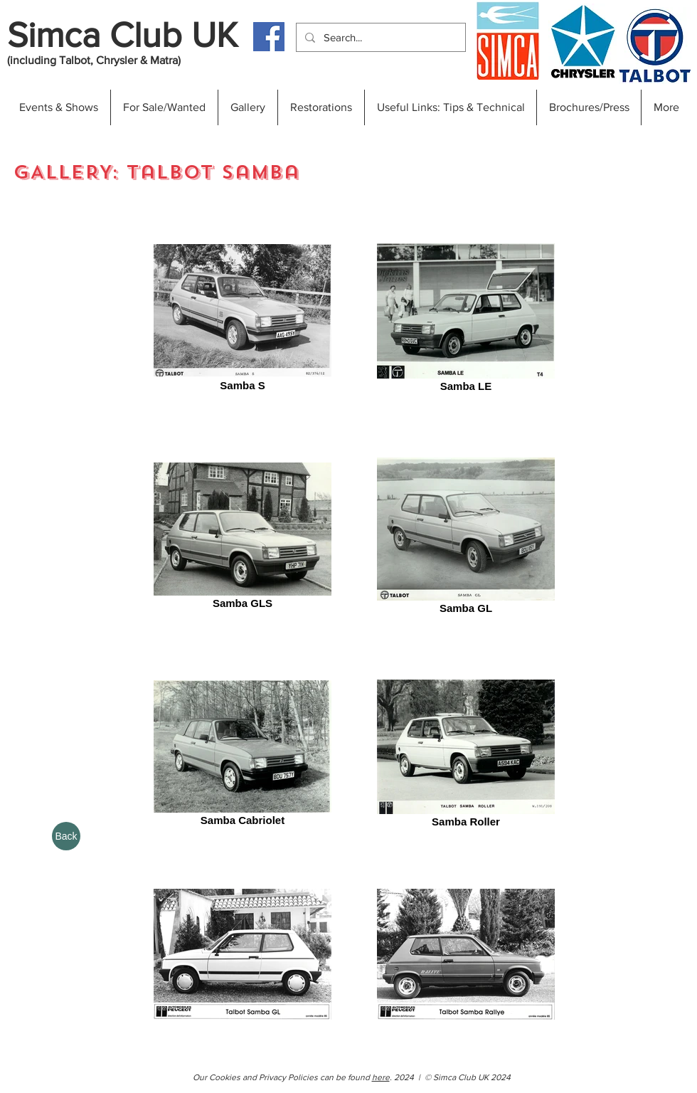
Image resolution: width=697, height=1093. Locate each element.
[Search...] (379, 37)
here (381, 1077)
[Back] (66, 836)
